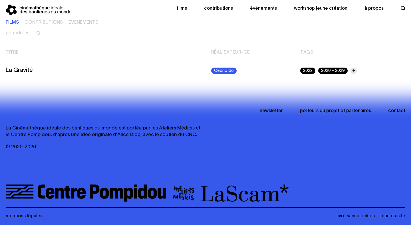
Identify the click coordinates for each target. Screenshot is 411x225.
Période (14, 33)
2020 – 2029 (333, 71)
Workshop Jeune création (320, 9)
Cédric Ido (224, 71)
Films (182, 9)
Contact (396, 111)
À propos (374, 9)
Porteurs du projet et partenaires (335, 111)
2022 (308, 71)
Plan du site (392, 216)
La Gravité (19, 70)
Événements (263, 9)
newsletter (271, 111)
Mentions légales (24, 216)
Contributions (218, 9)
